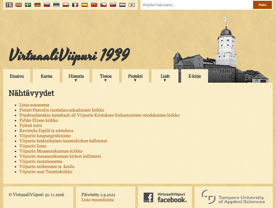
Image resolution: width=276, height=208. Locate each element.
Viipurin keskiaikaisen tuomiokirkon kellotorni (63, 140)
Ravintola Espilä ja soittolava (46, 130)
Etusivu (17, 76)
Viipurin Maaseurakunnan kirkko (50, 150)
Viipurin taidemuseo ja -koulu (46, 166)
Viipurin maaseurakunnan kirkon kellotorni (60, 156)
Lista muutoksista (97, 199)
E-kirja (194, 76)
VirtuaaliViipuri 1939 (69, 56)
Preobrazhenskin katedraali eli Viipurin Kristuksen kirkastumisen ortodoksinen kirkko (99, 115)
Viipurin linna (32, 145)
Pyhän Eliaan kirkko (38, 120)
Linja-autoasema (34, 104)
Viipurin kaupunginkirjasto (45, 135)
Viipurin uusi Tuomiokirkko (45, 171)
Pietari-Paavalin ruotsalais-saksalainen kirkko (61, 109)
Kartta (46, 76)
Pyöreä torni (30, 125)
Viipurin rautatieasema (40, 161)
